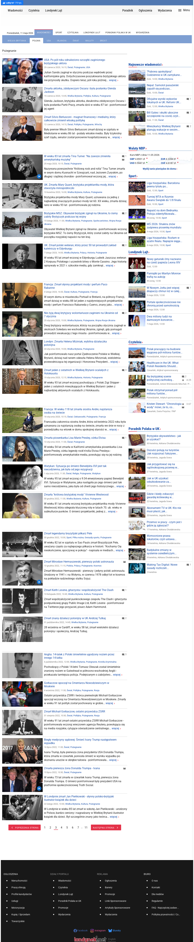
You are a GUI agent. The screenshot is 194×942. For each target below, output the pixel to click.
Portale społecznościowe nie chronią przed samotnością (164, 304)
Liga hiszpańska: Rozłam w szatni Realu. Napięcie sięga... (164, 239)
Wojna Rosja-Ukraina (105, 320)
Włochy (98, 124)
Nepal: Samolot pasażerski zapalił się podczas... (163, 87)
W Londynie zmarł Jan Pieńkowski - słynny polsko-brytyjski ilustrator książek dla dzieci (79, 798)
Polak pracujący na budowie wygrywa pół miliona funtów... (164, 351)
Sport (69, 537)
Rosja (96, 690)
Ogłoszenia (11, 874)
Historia (91, 252)
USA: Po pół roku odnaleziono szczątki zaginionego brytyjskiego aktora (74, 61)
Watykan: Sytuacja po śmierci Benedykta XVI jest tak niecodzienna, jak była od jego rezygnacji (75, 467)
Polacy (83, 252)
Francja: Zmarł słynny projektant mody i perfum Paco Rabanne (75, 286)
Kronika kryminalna (107, 662)
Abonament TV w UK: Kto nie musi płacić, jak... (164, 509)
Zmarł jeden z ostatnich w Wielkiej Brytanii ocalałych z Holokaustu (76, 371)
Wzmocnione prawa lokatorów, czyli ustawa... (161, 537)
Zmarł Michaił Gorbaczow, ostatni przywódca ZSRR (74, 711)
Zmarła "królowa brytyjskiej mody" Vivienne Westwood (76, 494)
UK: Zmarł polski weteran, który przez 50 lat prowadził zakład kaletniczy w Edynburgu (80, 247)
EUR (163, 159)
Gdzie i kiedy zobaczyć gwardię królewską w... (160, 495)
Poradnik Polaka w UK (144, 429)
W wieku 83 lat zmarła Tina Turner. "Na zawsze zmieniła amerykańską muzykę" (77, 158)
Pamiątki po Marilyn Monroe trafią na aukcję (164, 275)
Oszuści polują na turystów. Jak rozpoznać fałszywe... (163, 452)
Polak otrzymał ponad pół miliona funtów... (162, 392)
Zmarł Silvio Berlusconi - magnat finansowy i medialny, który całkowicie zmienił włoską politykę (80, 118)
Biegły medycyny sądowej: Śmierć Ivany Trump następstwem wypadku (80, 741)
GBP (132, 159)
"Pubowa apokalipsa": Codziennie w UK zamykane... (164, 73)
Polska (69, 565)
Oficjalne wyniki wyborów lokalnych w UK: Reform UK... (164, 100)
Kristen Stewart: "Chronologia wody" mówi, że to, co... (164, 405)
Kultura (95, 96)
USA (88, 67)
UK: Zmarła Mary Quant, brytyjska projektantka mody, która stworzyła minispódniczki (79, 186)
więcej (112, 80)
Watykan (96, 473)
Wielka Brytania (74, 96)
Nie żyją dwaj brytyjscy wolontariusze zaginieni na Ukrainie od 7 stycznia (81, 314)
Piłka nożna (78, 537)
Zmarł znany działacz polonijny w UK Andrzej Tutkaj (75, 618)
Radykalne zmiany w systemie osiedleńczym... (161, 551)
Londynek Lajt (138, 252)
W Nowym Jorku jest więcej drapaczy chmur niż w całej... (164, 289)
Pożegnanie (79, 67)
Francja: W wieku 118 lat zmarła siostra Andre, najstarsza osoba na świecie (78, 411)
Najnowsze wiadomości (145, 65)
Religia (76, 473)
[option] (26, 882)
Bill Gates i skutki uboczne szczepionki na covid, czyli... (163, 114)
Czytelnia (135, 342)
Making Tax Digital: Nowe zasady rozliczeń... (162, 566)
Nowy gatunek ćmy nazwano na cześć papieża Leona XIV (164, 260)
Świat (70, 67)
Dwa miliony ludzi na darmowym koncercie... (160, 318)
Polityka (87, 96)
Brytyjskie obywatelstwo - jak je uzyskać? (164, 437)
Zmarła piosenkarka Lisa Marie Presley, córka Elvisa (75, 437)
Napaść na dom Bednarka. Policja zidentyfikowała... (162, 212)
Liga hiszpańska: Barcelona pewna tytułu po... (163, 184)
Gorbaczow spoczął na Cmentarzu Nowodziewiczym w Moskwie (76, 684)
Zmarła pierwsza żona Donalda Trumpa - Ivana (72, 768)
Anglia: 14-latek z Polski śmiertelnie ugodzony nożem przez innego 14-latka (79, 656)
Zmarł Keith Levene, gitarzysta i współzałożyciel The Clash (79, 590)
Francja (94, 292)
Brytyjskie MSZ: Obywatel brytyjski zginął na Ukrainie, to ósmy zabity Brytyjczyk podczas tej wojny (81, 215)
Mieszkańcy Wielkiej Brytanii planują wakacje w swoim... (164, 128)
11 (86, 827)
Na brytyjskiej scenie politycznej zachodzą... (160, 378)
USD (132, 163)
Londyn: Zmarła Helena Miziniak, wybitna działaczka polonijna (75, 343)
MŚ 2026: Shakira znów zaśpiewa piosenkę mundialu (164, 225)
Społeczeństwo (100, 220)
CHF (163, 163)
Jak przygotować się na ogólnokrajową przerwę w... (163, 466)
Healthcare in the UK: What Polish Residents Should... (162, 364)
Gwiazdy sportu (92, 537)
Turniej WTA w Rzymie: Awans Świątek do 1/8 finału (164, 198)
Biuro (147, 874)
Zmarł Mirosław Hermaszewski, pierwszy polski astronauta (79, 561)
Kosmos (98, 565)
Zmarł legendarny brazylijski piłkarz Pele (68, 533)
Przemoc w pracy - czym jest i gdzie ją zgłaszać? (164, 523)
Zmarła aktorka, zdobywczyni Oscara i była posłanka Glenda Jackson (80, 90)
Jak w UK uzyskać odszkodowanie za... (159, 480)
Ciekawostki (80, 416)
